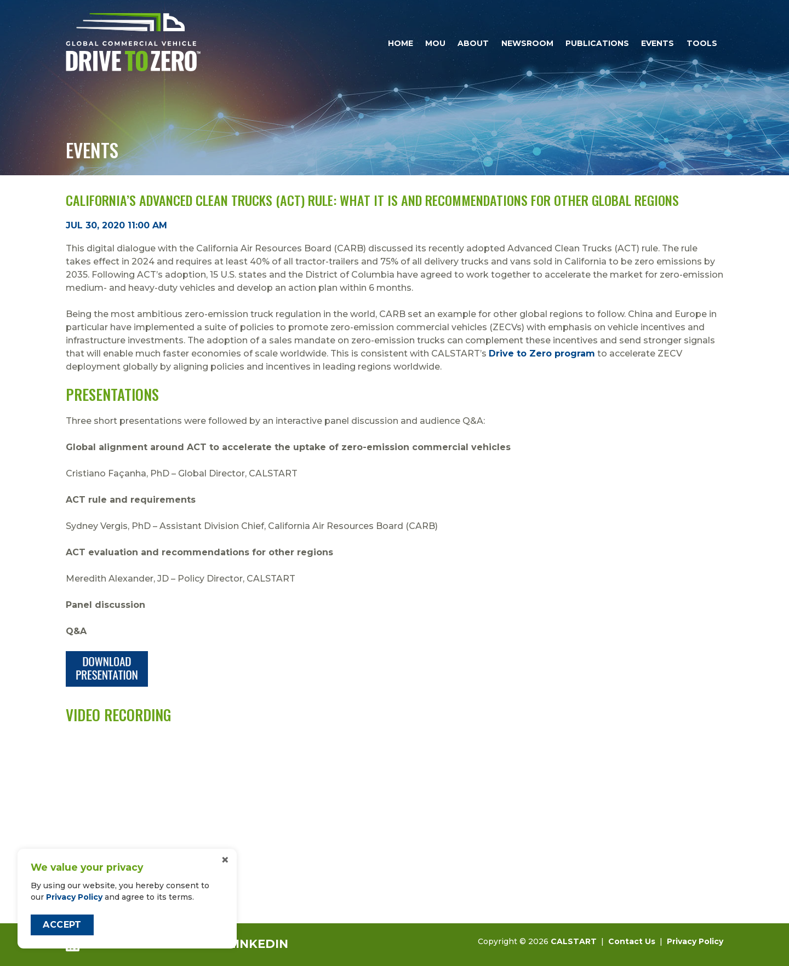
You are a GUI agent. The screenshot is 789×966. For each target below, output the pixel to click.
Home (400, 43)
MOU (435, 43)
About (473, 43)
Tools (702, 43)
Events (657, 43)
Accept (62, 924)
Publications (597, 43)
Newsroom (527, 43)
